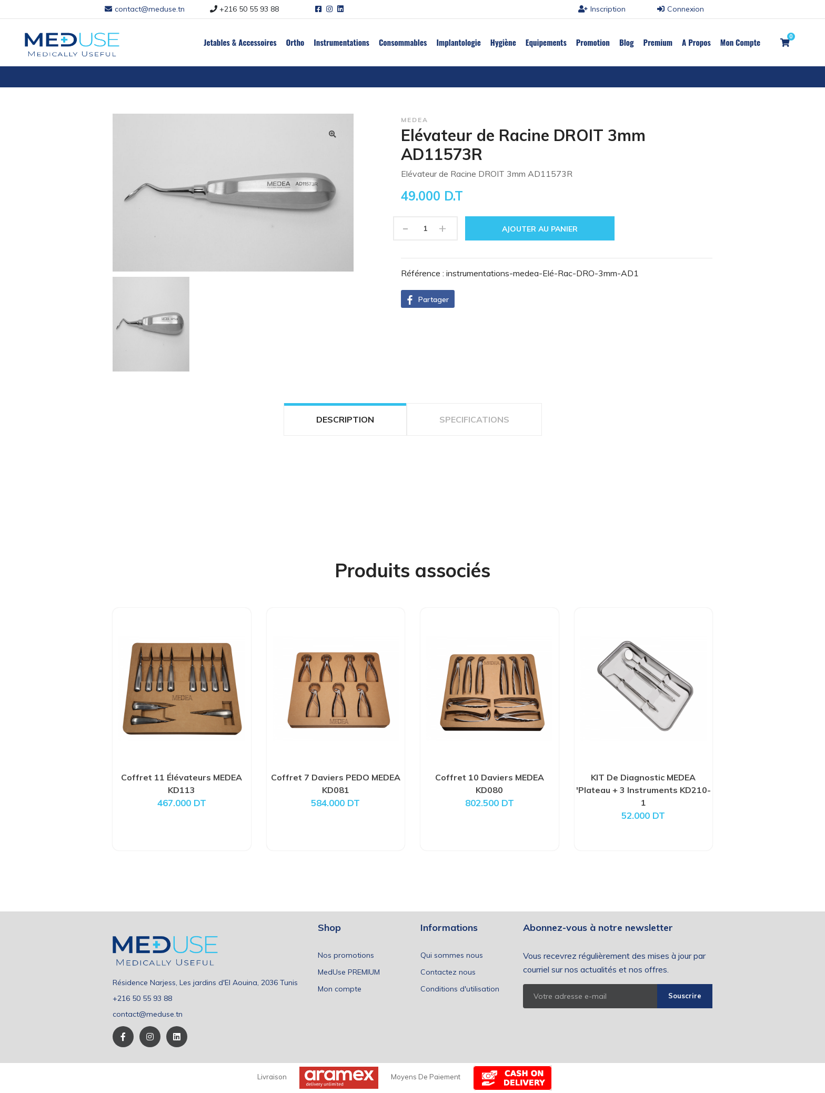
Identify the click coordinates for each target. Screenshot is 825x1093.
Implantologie (458, 42)
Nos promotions (346, 955)
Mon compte (339, 989)
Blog (626, 42)
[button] (428, 299)
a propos (696, 42)
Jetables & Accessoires (240, 42)
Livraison (272, 1076)
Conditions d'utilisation (459, 989)
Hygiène (503, 42)
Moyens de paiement (425, 1076)
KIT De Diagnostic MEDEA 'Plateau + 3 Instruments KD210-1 (643, 790)
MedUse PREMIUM (349, 972)
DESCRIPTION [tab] (345, 419)
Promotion (593, 42)
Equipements (546, 42)
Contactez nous (448, 972)
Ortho (295, 42)
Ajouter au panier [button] (540, 229)
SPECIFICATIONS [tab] (474, 419)
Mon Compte (740, 42)
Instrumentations (341, 42)
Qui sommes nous (451, 955)
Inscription (602, 9)
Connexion (680, 9)
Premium (657, 42)
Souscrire (684, 995)
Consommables (403, 42)
